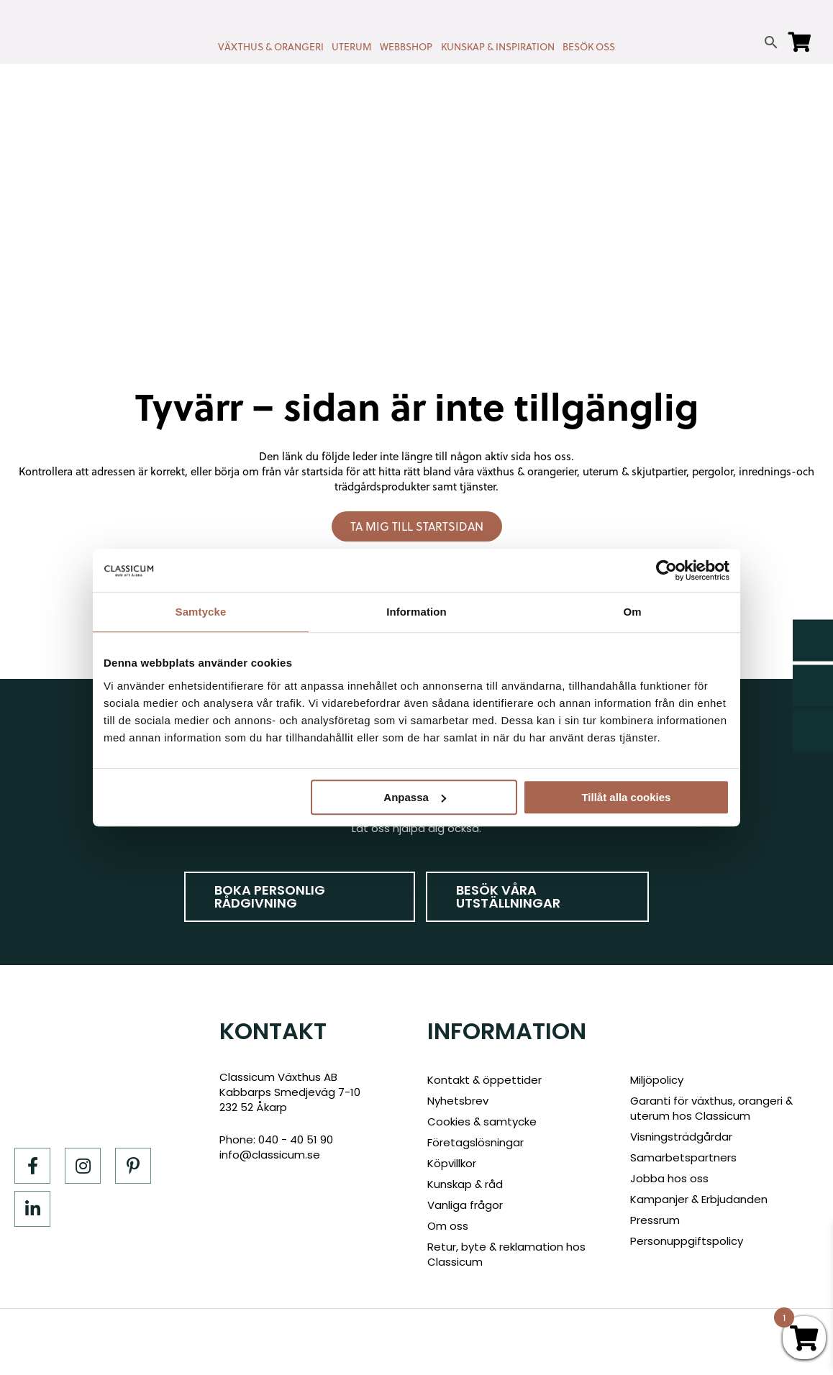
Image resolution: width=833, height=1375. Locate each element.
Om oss (447, 1225)
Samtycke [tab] (201, 612)
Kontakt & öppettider (484, 1079)
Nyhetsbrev (457, 1100)
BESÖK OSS (589, 46)
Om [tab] (632, 612)
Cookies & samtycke (482, 1121)
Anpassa (414, 797)
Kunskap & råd (465, 1184)
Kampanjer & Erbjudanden (699, 1199)
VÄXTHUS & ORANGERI (271, 46)
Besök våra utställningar (508, 896)
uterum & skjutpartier (634, 471)
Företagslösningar (475, 1142)
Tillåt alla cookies (625, 797)
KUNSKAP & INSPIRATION (498, 46)
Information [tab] (416, 612)
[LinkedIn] (32, 1209)
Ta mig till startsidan (416, 526)
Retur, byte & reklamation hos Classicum (506, 1254)
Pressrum (655, 1220)
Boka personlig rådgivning (269, 896)
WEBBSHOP (406, 46)
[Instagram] (83, 1166)
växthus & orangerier (527, 471)
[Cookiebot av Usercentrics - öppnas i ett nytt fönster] (666, 570)
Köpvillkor (451, 1163)
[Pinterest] (133, 1166)
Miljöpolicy (656, 1079)
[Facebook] (32, 1166)
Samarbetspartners (683, 1157)
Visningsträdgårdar (681, 1136)
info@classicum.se (269, 1154)
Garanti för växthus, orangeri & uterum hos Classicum (711, 1108)
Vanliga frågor (465, 1204)
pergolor (712, 471)
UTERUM (351, 46)
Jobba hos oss (669, 1178)
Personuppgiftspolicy (686, 1240)
